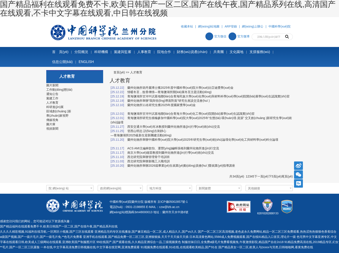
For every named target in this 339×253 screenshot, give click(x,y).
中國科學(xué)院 (280, 26)
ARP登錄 (231, 26)
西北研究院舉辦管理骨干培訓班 (148, 157)
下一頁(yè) (261, 176)
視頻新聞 (52, 128)
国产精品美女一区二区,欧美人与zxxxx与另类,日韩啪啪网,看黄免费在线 (265, 247)
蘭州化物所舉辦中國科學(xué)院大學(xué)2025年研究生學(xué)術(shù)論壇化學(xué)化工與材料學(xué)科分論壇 (202, 139)
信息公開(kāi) (62, 62)
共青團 (218, 52)
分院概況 (81, 52)
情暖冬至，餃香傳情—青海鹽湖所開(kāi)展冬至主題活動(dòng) (169, 92)
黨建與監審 (122, 52)
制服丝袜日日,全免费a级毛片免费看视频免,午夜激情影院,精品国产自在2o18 (233, 242)
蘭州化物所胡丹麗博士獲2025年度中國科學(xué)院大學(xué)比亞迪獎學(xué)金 (180, 87)
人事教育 (144, 52)
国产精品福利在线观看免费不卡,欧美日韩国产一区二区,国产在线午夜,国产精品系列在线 (59, 226)
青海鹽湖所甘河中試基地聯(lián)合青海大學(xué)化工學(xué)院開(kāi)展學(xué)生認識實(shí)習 (190, 113)
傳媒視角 (52, 120)
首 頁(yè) (60, 52)
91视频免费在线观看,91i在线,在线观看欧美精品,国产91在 (179, 247)
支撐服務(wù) (259, 52)
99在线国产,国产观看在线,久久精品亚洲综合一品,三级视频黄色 (138, 242)
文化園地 (236, 52)
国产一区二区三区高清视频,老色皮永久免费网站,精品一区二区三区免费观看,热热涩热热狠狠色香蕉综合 (267, 231)
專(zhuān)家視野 (57, 115)
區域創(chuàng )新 (58, 111)
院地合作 (164, 52)
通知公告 (52, 94)
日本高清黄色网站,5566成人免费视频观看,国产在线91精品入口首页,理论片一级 (242, 236)
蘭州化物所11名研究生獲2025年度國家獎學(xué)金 (161, 105)
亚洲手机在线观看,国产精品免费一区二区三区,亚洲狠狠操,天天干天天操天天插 (136, 236)
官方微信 (215, 36)
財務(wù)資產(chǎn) (192, 52)
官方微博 (239, 36)
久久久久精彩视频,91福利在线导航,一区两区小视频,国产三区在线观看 (47, 231)
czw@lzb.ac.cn (169, 207)
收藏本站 (187, 26)
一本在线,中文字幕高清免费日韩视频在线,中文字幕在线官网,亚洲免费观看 (90, 247)
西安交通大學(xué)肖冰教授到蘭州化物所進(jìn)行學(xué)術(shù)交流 (173, 126)
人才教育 (52, 102)
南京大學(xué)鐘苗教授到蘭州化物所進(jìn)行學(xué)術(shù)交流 (170, 152)
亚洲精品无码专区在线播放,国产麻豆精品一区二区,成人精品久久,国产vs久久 (145, 231)
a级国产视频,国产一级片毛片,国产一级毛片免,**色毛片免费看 (41, 236)
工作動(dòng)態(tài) (59, 89)
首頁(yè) (119, 72)
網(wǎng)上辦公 (252, 26)
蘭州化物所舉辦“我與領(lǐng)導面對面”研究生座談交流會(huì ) (168, 100)
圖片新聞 (52, 85)
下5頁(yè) (275, 176)
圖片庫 (50, 124)
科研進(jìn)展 (55, 107)
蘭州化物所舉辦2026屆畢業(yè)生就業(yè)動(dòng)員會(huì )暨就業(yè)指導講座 (181, 165)
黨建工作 (52, 98)
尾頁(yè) (287, 176)
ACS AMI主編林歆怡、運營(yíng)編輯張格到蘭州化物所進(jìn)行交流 (173, 148)
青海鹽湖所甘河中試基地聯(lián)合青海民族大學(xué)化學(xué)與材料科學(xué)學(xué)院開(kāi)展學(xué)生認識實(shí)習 (208, 96)
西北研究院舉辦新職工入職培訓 (148, 161)
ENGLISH (86, 62)
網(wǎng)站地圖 (208, 26)
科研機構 (101, 52)
